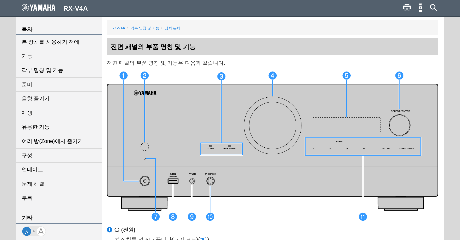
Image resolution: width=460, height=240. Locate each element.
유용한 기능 (36, 127)
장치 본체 (172, 28)
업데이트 (32, 169)
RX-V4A (118, 28)
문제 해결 (33, 184)
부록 (27, 198)
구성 (27, 155)
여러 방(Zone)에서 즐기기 (52, 141)
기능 (27, 56)
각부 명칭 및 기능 (42, 70)
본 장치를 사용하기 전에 (50, 42)
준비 (27, 84)
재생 (27, 113)
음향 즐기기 (36, 98)
